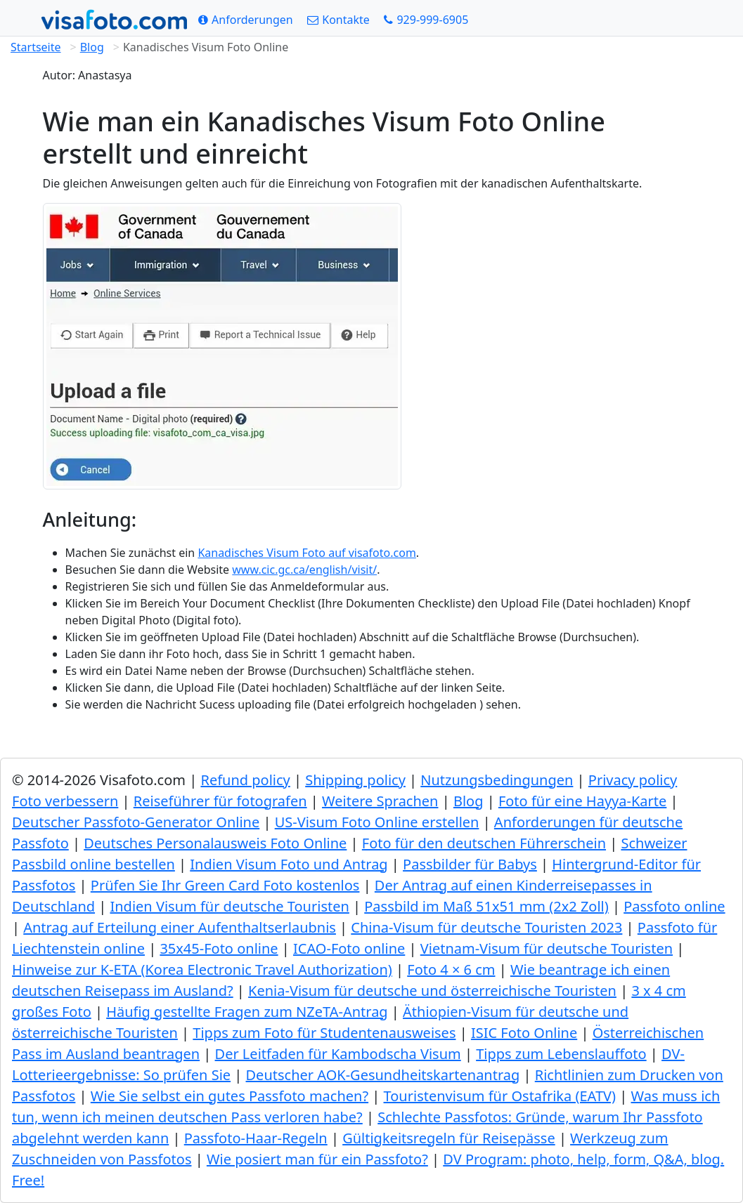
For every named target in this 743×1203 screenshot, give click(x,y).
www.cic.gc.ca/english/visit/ (304, 569)
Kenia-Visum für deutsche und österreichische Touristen (432, 990)
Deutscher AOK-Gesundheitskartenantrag (383, 1074)
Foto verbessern (65, 800)
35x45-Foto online (219, 948)
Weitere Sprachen (380, 800)
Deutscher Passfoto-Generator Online (135, 822)
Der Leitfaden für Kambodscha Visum (338, 1053)
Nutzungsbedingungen (496, 779)
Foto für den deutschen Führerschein (484, 843)
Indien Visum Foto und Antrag (288, 864)
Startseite (36, 47)
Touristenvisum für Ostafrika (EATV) (500, 1095)
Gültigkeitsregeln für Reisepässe (448, 1138)
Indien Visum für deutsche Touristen (229, 906)
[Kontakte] (338, 19)
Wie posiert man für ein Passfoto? (317, 1159)
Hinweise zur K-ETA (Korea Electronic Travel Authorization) (202, 969)
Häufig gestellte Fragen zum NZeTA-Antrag (246, 1011)
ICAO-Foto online (349, 948)
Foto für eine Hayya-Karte (582, 800)
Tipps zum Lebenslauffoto (561, 1053)
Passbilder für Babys (470, 864)
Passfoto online (674, 906)
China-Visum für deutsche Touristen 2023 (486, 927)
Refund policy (245, 779)
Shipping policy (355, 779)
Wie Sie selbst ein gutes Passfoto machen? (229, 1095)
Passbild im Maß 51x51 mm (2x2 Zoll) (486, 906)
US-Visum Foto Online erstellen (377, 822)
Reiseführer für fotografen (220, 800)
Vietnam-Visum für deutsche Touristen (546, 948)
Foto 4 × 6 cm (451, 969)
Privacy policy (632, 779)
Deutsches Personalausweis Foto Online (215, 843)
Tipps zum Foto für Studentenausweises (324, 1032)
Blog (92, 47)
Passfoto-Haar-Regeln (256, 1138)
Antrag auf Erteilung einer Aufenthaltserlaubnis (179, 927)
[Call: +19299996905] (426, 19)
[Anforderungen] (245, 19)
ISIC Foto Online (524, 1032)
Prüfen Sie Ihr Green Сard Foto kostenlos (225, 885)
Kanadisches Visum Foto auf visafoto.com (306, 552)
